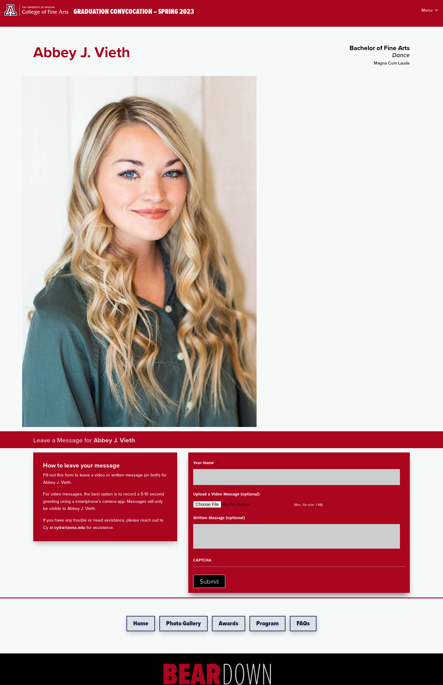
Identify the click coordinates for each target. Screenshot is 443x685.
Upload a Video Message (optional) (226, 494)
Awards (228, 623)
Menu (427, 10)
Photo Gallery (183, 623)
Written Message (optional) (219, 518)
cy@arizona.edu (69, 527)
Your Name (205, 463)
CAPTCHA (202, 560)
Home (140, 623)
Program (267, 623)
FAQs (303, 623)
